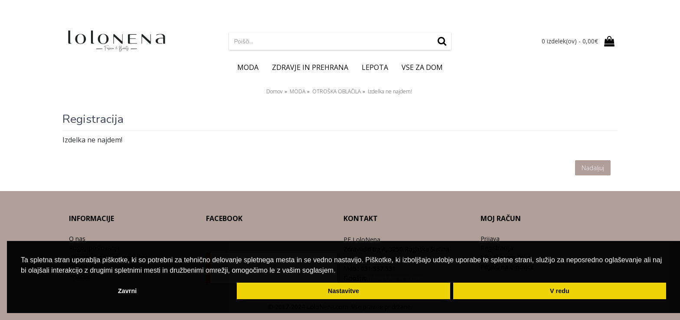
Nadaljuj (593, 168)
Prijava (490, 238)
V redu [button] (559, 290)
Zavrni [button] (127, 290)
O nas (77, 238)
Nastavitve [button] (343, 290)
